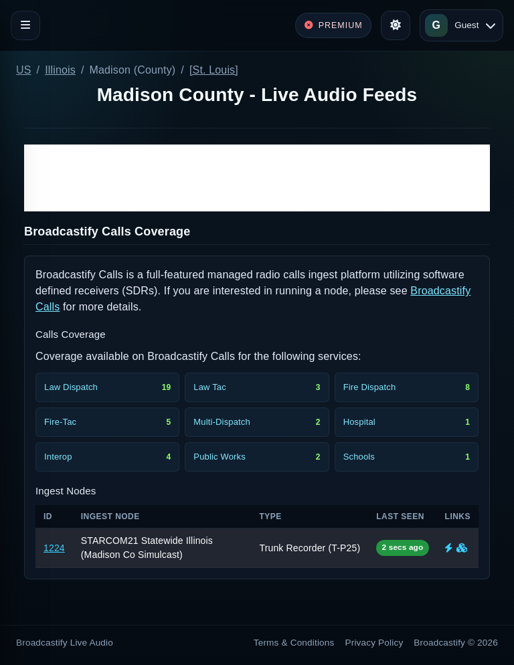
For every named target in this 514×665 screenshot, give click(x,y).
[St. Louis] (213, 70)
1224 (54, 548)
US (23, 70)
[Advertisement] (257, 178)
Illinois (60, 70)
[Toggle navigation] (25, 25)
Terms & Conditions (294, 643)
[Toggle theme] (395, 25)
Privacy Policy (374, 643)
